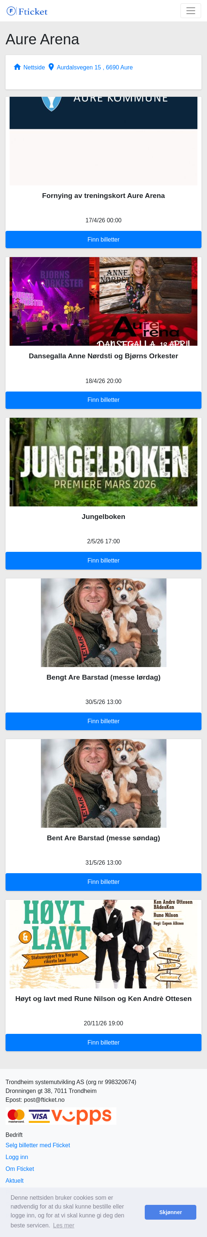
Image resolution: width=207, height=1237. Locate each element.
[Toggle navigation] (190, 10)
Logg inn (17, 1157)
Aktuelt (15, 1181)
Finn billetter (103, 239)
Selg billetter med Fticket (38, 1145)
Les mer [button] (63, 1225)
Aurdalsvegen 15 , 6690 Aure (90, 67)
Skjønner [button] (170, 1212)
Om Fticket (20, 1169)
